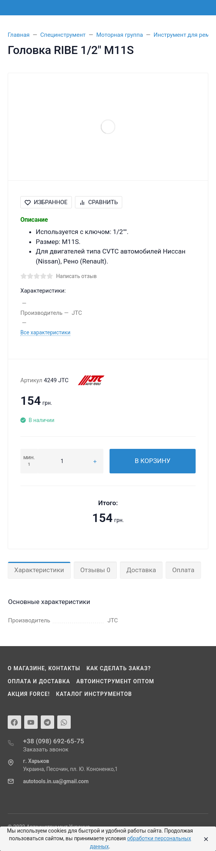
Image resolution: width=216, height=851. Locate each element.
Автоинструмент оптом (115, 681)
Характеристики (39, 570)
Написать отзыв (76, 276)
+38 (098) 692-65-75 (53, 741)
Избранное (46, 202)
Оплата (183, 570)
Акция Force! (29, 694)
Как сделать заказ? (118, 668)
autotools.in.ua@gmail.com (55, 781)
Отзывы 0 (95, 570)
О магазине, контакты (44, 668)
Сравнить (98, 202)
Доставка (141, 570)
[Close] (204, 839)
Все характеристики (45, 332)
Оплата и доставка (39, 681)
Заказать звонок (45, 749)
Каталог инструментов (94, 694)
